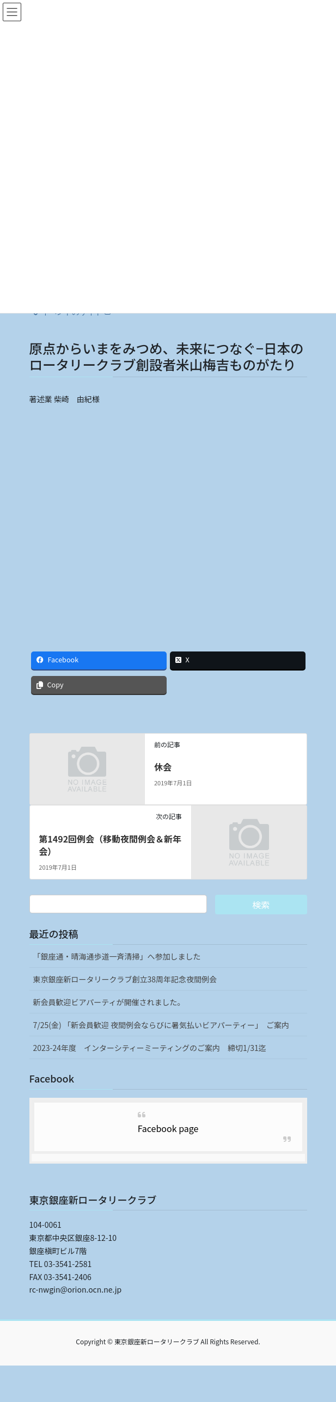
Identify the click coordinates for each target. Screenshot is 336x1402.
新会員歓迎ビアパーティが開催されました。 (109, 1002)
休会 (163, 766)
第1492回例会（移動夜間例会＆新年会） (110, 844)
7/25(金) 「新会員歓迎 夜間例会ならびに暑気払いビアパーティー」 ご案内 (161, 1024)
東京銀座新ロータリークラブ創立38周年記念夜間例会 (125, 979)
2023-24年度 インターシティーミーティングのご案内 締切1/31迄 (149, 1047)
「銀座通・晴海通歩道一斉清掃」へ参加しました (117, 956)
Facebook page (168, 1128)
